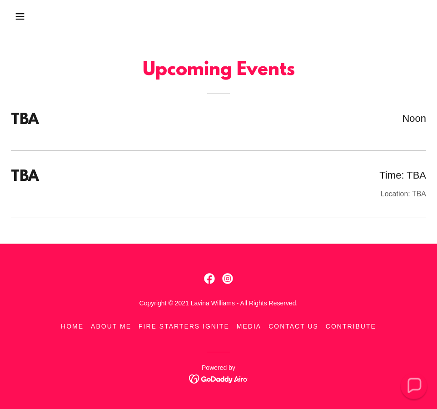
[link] (209, 278)
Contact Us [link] (293, 326)
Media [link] (249, 326)
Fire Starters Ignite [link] (184, 326)
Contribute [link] (351, 326)
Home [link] (72, 326)
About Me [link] (111, 326)
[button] (20, 16)
